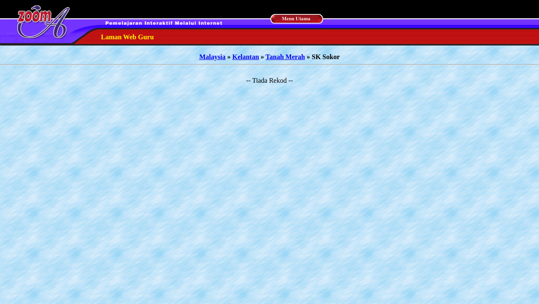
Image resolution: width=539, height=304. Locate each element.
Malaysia (212, 56)
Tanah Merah (285, 56)
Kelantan (245, 56)
